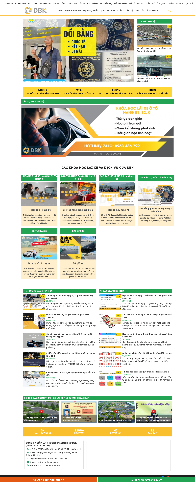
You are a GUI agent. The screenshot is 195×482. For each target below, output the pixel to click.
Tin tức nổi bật (147, 21)
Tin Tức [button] (140, 10)
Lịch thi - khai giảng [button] (112, 10)
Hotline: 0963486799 (148, 480)
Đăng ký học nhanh (50, 480)
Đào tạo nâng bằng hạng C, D (78, 210)
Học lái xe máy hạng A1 (117, 210)
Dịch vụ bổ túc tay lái (39, 263)
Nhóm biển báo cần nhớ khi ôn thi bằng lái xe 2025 (147, 353)
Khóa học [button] (76, 10)
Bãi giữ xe (78, 263)
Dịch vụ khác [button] (90, 10)
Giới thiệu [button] (63, 10)
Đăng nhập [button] (152, 10)
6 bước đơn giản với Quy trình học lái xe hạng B (145, 372)
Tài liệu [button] (129, 10)
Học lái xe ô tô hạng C (39, 210)
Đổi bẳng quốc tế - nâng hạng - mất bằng (156, 209)
